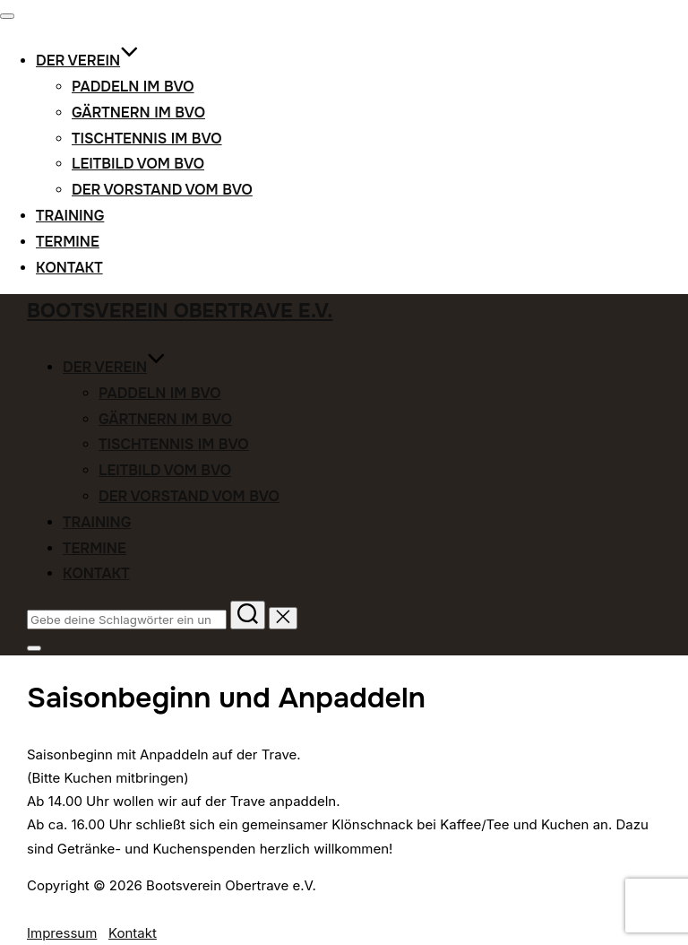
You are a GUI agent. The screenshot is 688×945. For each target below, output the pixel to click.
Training (70, 215)
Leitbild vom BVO (138, 163)
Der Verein (87, 60)
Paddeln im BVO (133, 86)
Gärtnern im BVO (138, 112)
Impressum (62, 932)
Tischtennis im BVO (147, 138)
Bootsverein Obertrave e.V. (180, 311)
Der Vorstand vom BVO (162, 189)
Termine (67, 241)
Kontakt (69, 267)
